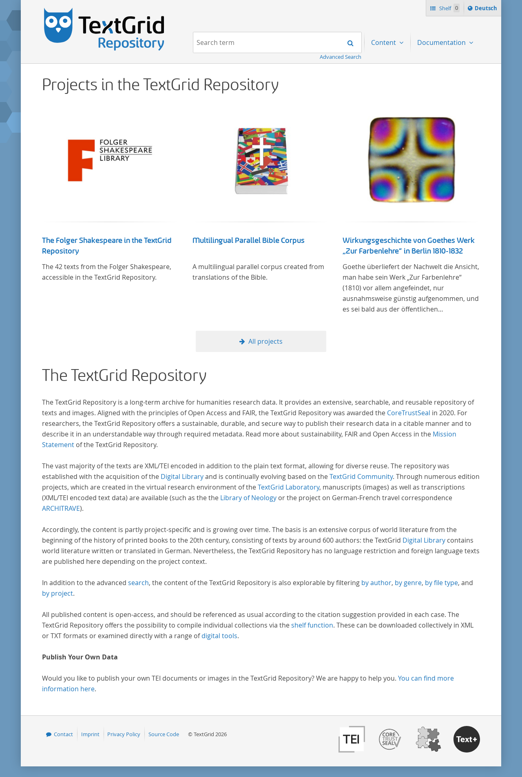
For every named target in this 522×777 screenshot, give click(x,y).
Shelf (449, 8)
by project (57, 593)
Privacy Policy (123, 734)
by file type (441, 582)
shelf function (312, 625)
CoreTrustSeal (408, 412)
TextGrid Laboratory (288, 487)
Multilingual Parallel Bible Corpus (248, 240)
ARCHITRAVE (61, 508)
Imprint (90, 734)
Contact (63, 734)
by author (376, 582)
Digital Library (182, 476)
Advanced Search (340, 56)
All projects (265, 341)
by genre (408, 582)
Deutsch (486, 9)
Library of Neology (248, 497)
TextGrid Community (361, 476)
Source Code (163, 734)
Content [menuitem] (384, 42)
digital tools (219, 635)
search (138, 582)
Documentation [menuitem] (442, 42)
